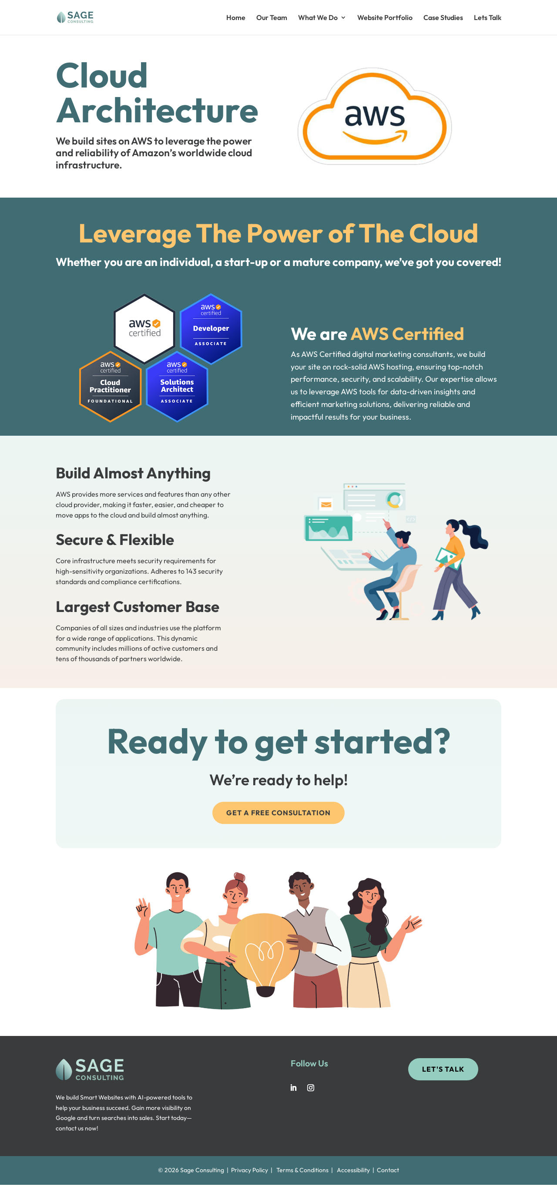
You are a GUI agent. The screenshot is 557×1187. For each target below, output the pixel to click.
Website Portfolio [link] (385, 18)
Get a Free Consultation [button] (278, 812)
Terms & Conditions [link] (302, 1170)
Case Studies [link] (443, 18)
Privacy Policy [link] (249, 1170)
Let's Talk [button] (443, 1069)
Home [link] (235, 18)
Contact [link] (388, 1170)
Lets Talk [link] (487, 18)
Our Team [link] (271, 18)
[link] (89, 16)
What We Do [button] (318, 18)
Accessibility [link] (353, 1170)
